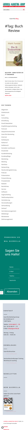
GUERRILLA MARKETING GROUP (10, 421)
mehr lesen (8, 95)
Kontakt (5, 426)
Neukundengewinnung (8, 170)
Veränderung (5, 200)
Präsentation (5, 175)
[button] (2, 427)
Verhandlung (5, 205)
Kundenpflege (6, 156)
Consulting (4, 118)
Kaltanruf (4, 142)
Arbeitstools (5, 112)
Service (3, 189)
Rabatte (4, 184)
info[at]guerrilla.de (13, 328)
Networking (5, 167)
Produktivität (5, 181)
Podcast (4, 173)
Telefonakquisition (7, 197)
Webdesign (5, 214)
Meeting (4, 162)
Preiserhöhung (6, 178)
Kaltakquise (5, 140)
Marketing (4, 159)
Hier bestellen (11, 411)
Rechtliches (5, 186)
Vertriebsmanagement (8, 211)
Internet (4, 137)
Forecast (4, 129)
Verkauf (3, 208)
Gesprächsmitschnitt (8, 131)
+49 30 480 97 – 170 (14, 324)
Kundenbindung (6, 153)
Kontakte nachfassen (8, 148)
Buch (6, 77)
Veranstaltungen (6, 203)
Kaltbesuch (5, 145)
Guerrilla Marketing (7, 134)
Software (4, 192)
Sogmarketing (6, 195)
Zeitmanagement (12, 77)
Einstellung (5, 121)
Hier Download (11, 354)
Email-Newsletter (7, 123)
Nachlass (4, 164)
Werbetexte (5, 216)
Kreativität (4, 151)
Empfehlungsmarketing (9, 126)
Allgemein (4, 110)
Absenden (12, 291)
